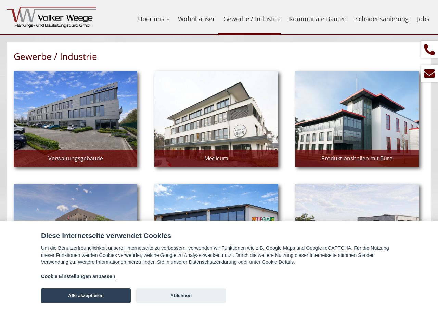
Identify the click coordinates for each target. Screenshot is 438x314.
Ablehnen (181, 295)
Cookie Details (278, 262)
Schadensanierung (382, 19)
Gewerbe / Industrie (252, 19)
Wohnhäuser (196, 19)
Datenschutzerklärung (213, 262)
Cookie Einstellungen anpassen (78, 276)
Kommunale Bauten (318, 19)
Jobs (423, 19)
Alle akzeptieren (86, 295)
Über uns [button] (153, 19)
